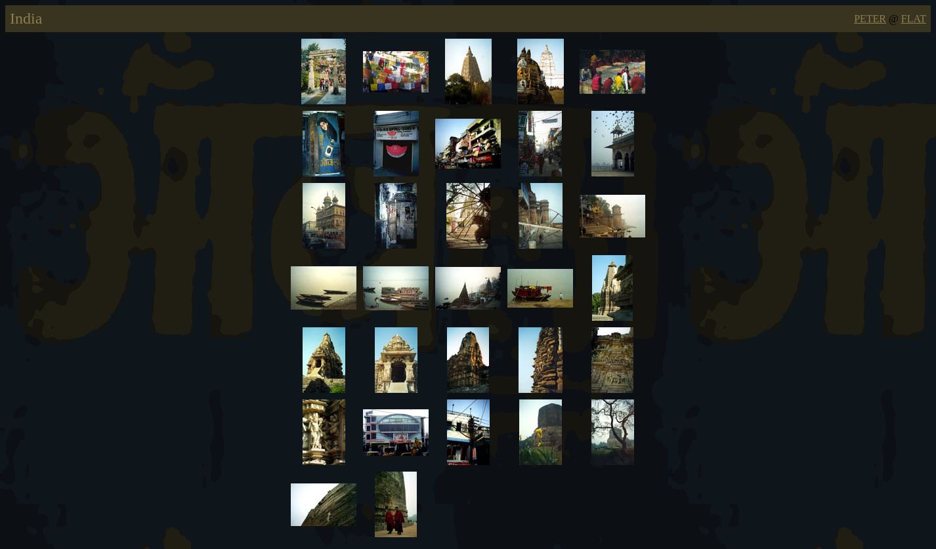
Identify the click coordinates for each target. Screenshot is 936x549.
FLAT (913, 18)
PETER (870, 18)
